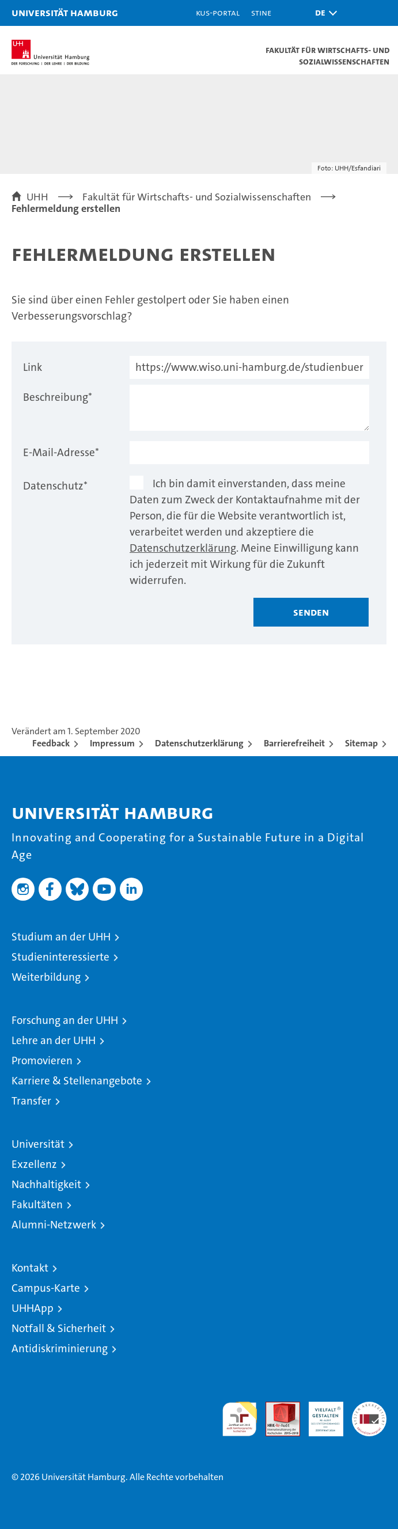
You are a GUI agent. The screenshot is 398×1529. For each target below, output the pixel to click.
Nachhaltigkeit (46, 1184)
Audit (276, 1408)
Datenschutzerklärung (183, 548)
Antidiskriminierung (60, 1348)
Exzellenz (34, 1164)
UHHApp (33, 1308)
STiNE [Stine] (261, 12)
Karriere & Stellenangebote (77, 1080)
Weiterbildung (46, 977)
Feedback (51, 743)
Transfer (31, 1101)
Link (32, 367)
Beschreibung (57, 397)
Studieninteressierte (60, 957)
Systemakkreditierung (369, 1408)
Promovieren (42, 1060)
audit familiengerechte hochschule (239, 1419)
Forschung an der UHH (65, 1020)
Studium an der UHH (61, 936)
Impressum (112, 743)
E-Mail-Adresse (61, 452)
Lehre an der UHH (54, 1040)
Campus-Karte (46, 1288)
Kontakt (30, 1268)
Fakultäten (37, 1204)
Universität (38, 1144)
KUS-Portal (218, 12)
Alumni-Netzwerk (54, 1224)
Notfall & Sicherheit (59, 1328)
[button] (323, 13)
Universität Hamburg (65, 12)
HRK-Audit (320, 1414)
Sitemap (361, 743)
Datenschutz (55, 486)
